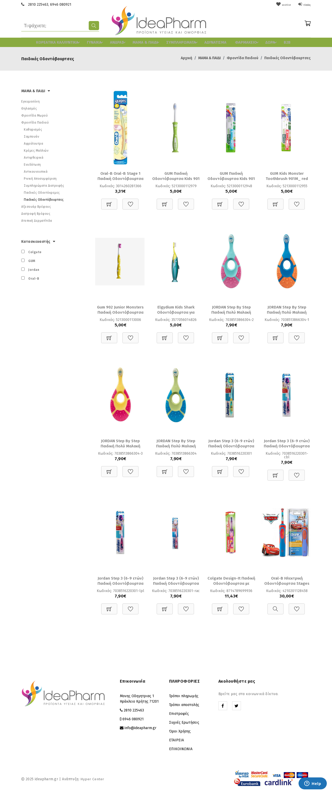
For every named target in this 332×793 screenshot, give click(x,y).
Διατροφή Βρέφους (35, 212)
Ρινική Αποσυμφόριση (40, 177)
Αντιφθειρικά (33, 156)
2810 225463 (38, 4)
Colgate (35, 251)
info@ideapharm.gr (140, 728)
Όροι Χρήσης (180, 731)
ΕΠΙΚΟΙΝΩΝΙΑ (180, 749)
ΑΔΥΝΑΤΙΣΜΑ (211, 42)
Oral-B (33, 277)
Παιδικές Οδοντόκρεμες (42, 191)
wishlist (275, 4)
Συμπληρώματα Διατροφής (44, 184)
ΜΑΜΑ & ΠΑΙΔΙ (146, 42)
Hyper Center (92, 779)
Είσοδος (301, 4)
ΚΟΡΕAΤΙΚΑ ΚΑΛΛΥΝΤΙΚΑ (60, 42)
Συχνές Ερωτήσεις (184, 722)
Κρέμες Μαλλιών (36, 149)
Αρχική (186, 57)
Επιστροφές (179, 713)
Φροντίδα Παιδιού (242, 57)
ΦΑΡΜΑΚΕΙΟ (244, 42)
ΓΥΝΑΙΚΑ (96, 42)
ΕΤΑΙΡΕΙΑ (176, 740)
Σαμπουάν (31, 135)
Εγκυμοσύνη (30, 100)
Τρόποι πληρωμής (183, 696)
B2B (282, 42)
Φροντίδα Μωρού (34, 114)
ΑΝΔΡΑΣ (119, 42)
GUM (31, 260)
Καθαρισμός (33, 128)
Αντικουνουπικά (35, 170)
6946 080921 (60, 4)
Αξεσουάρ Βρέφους (36, 205)
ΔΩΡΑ (268, 42)
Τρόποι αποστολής (184, 705)
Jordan (33, 269)
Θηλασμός (29, 107)
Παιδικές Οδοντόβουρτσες (287, 57)
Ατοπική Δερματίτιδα (36, 219)
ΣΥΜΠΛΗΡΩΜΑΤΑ (181, 42)
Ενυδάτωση (32, 163)
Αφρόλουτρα (33, 142)
